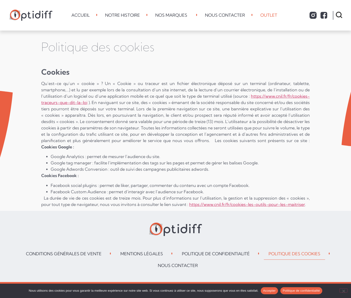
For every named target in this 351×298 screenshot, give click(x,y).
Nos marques (172, 15)
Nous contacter (225, 15)
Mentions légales (141, 253)
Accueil (80, 15)
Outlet (270, 15)
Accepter (269, 290)
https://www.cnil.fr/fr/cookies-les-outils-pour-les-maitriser (247, 204)
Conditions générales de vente (64, 253)
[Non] (343, 290)
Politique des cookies (294, 253)
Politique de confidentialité (216, 253)
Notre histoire (122, 15)
